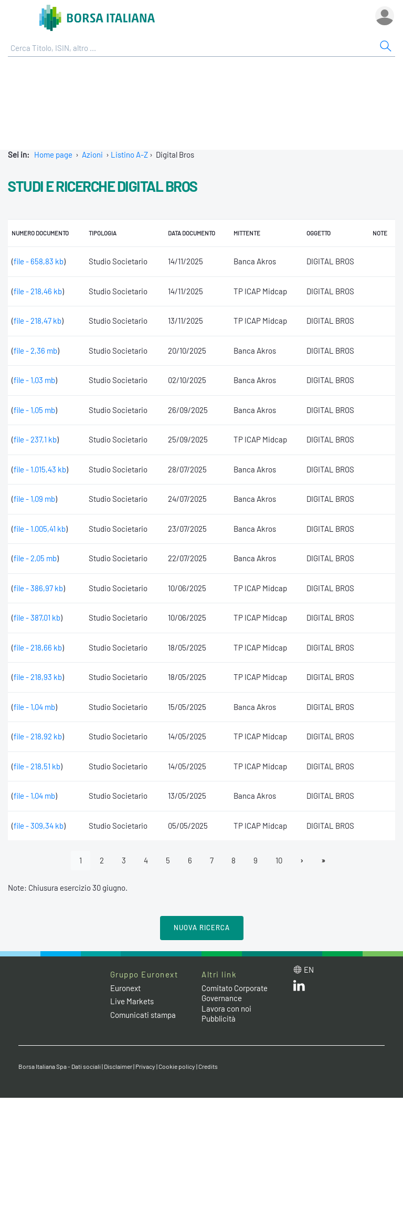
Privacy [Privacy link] (145, 1066)
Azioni (92, 154)
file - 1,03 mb (34, 380)
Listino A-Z (129, 154)
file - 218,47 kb (37, 320)
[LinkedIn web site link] (299, 988)
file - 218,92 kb (38, 736)
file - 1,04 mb (34, 707)
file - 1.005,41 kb (40, 528)
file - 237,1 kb (35, 439)
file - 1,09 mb (34, 498)
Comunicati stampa (143, 1014)
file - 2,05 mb (35, 558)
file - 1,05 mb (34, 410)
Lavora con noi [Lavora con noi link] (226, 1008)
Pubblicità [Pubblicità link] (219, 1018)
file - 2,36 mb (35, 350)
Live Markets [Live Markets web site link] (132, 1001)
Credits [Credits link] (208, 1066)
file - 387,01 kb (37, 617)
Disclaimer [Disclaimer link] (118, 1066)
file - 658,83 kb (38, 261)
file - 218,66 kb (38, 647)
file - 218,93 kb (38, 677)
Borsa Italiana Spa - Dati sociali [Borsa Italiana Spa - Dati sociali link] (59, 1066)
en (309, 969)
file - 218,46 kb (38, 291)
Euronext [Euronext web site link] (125, 988)
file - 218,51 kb (37, 766)
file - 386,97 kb (38, 588)
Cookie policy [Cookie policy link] (176, 1066)
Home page (53, 154)
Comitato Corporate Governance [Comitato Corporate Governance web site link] (235, 993)
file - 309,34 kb (38, 825)
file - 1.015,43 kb (40, 469)
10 (278, 860)
